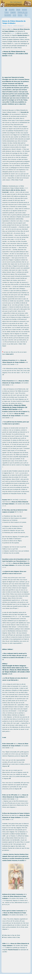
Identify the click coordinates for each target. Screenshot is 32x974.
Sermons (24, 9)
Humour (20, 15)
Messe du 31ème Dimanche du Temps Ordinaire (14, 22)
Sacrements (7, 15)
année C (13, 33)
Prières (7, 12)
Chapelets (13, 12)
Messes (18, 9)
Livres (14, 15)
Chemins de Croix (22, 12)
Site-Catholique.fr (16, 2)
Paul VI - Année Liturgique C (16, 26)
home (6, 10)
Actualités (12, 9)
